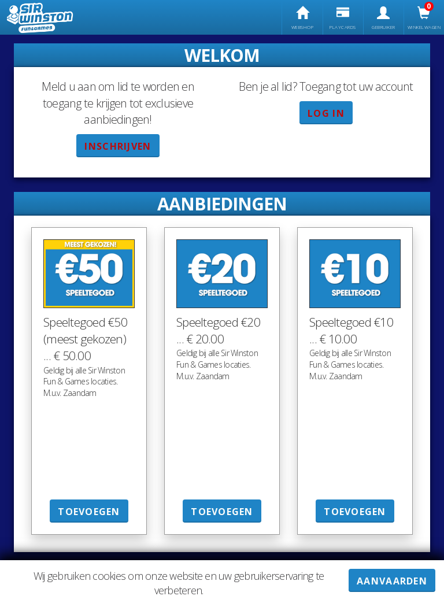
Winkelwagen (424, 18)
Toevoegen (89, 511)
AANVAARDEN (392, 581)
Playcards (343, 18)
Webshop (302, 18)
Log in (326, 113)
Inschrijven (117, 146)
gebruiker (384, 18)
